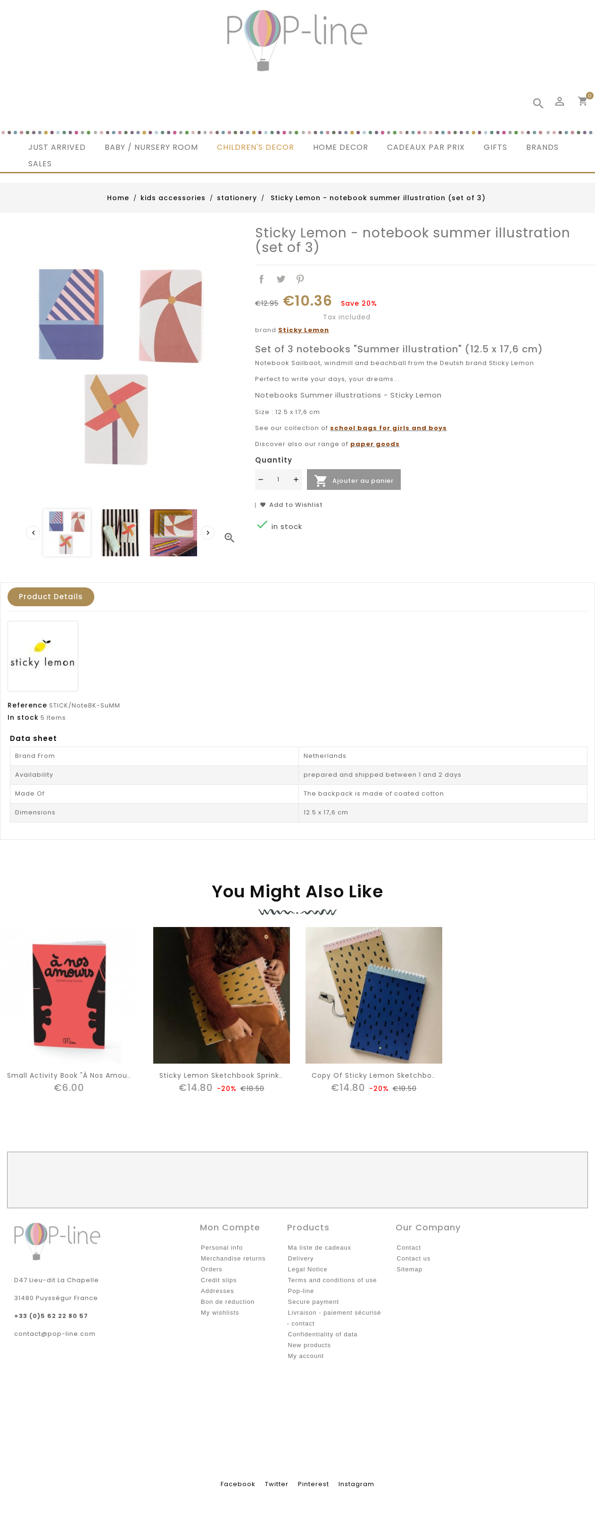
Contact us (413, 1258)
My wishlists (220, 1312)
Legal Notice (308, 1269)
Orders (212, 1269)
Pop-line (301, 1290)
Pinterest (300, 279)
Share (262, 279)
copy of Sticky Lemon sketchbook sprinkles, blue (403, 1075)
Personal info (222, 1247)
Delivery (301, 1258)
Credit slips (219, 1280)
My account (306, 1355)
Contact (409, 1247)
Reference (27, 705)
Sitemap (409, 1269)
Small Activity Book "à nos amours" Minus (83, 1075)
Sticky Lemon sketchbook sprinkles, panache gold (252, 1075)
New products (309, 1345)
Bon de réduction (228, 1301)
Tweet (281, 279)
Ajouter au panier (354, 481)
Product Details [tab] (51, 597)
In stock (23, 717)
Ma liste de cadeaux (320, 1247)
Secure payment (313, 1301)
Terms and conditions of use (332, 1280)
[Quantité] (278, 479)
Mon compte (230, 1227)
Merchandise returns (233, 1258)
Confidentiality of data (323, 1334)
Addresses (217, 1290)
